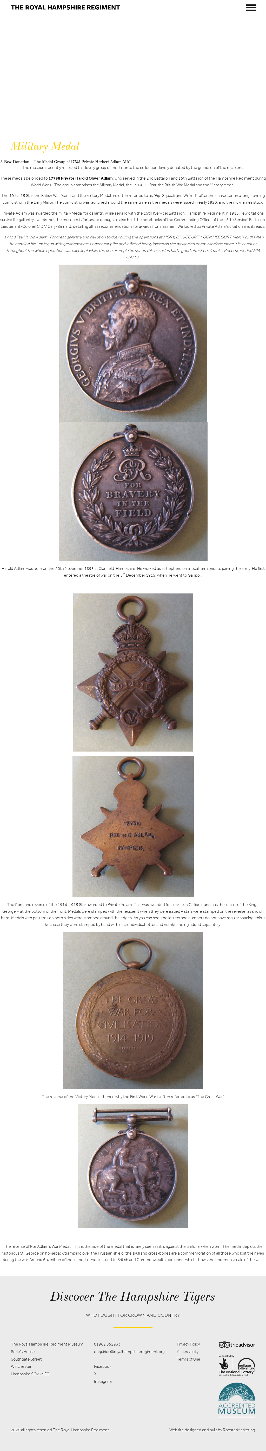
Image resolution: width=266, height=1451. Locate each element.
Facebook (102, 1366)
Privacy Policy (188, 1344)
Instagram (103, 1381)
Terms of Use (188, 1359)
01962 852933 (107, 1344)
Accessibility (187, 1351)
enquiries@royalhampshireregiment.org (129, 1351)
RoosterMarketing (239, 1429)
